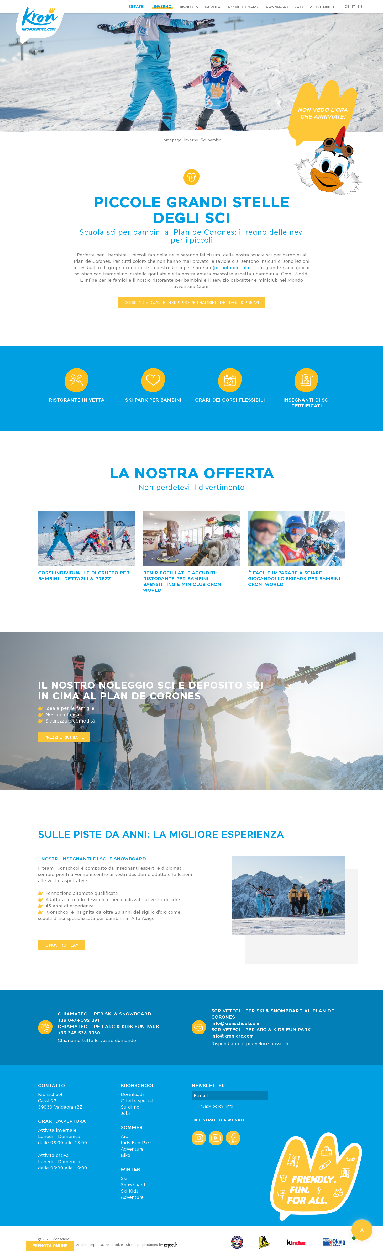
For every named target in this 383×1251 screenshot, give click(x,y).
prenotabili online (233, 267)
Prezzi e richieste (64, 737)
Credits (80, 1245)
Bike (125, 1155)
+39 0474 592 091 (79, 1020)
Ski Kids (129, 1191)
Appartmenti (322, 7)
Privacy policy (216, 1106)
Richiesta (189, 7)
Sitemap (132, 1245)
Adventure (132, 1149)
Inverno (191, 140)
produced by (159, 1245)
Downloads (277, 7)
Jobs (299, 7)
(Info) (229, 1106)
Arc (124, 1136)
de (347, 6)
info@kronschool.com (235, 1023)
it (353, 6)
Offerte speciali (243, 7)
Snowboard (133, 1184)
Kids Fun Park (136, 1142)
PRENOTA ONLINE (50, 1245)
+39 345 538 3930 (79, 1032)
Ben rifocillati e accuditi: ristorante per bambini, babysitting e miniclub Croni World (183, 581)
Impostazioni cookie (106, 1245)
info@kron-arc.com (232, 1036)
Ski (124, 1178)
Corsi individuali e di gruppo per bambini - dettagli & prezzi (83, 575)
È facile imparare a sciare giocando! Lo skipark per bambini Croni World (294, 578)
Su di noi (212, 7)
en (360, 6)
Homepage (171, 140)
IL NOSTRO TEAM (61, 945)
